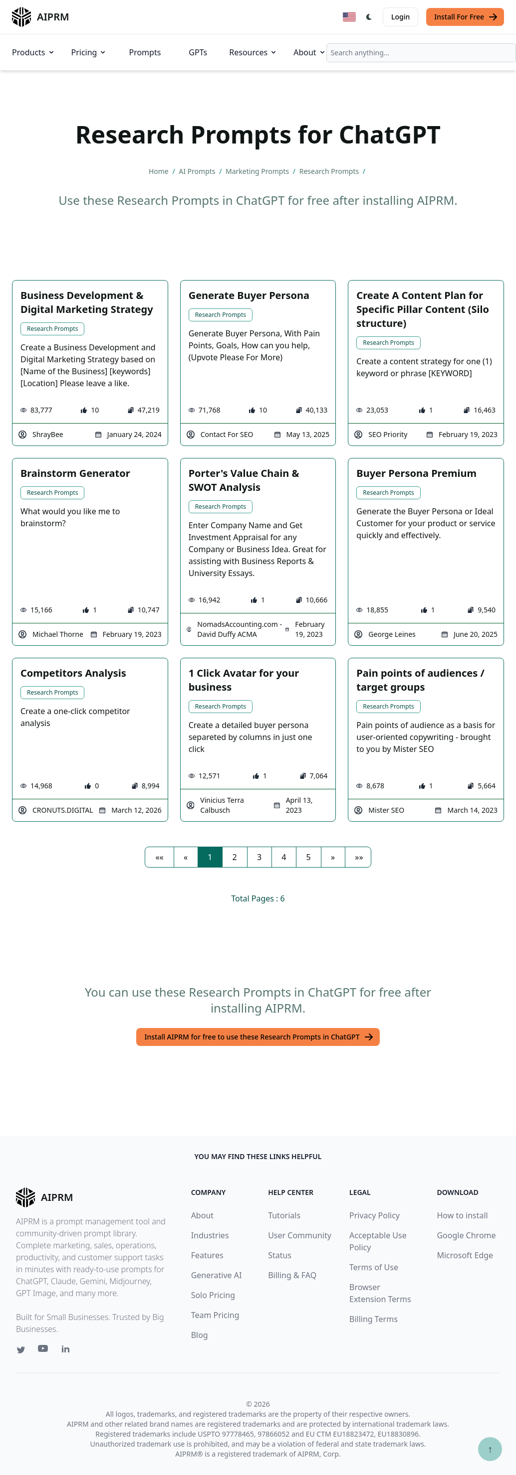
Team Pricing (215, 1315)
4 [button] (283, 857)
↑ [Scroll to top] (490, 1449)
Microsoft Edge (465, 1255)
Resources (253, 52)
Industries (210, 1235)
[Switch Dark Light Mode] (369, 17)
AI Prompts (198, 171)
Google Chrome (466, 1235)
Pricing (89, 52)
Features (207, 1255)
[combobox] (421, 52)
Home (159, 171)
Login (400, 16)
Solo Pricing (213, 1295)
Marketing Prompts (258, 171)
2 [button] (235, 857)
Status (279, 1255)
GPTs (198, 52)
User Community (299, 1235)
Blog (199, 1334)
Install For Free (466, 17)
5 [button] (308, 857)
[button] (159, 857)
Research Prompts (330, 171)
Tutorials (284, 1215)
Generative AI (216, 1275)
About (309, 52)
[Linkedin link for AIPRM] (68, 1351)
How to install (462, 1215)
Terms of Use (373, 1267)
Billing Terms (373, 1319)
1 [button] (210, 857)
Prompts (145, 52)
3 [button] (259, 857)
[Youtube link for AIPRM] (44, 1351)
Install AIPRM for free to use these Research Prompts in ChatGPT (258, 1037)
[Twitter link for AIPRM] (21, 1350)
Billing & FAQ (292, 1275)
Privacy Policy (374, 1215)
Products (33, 52)
